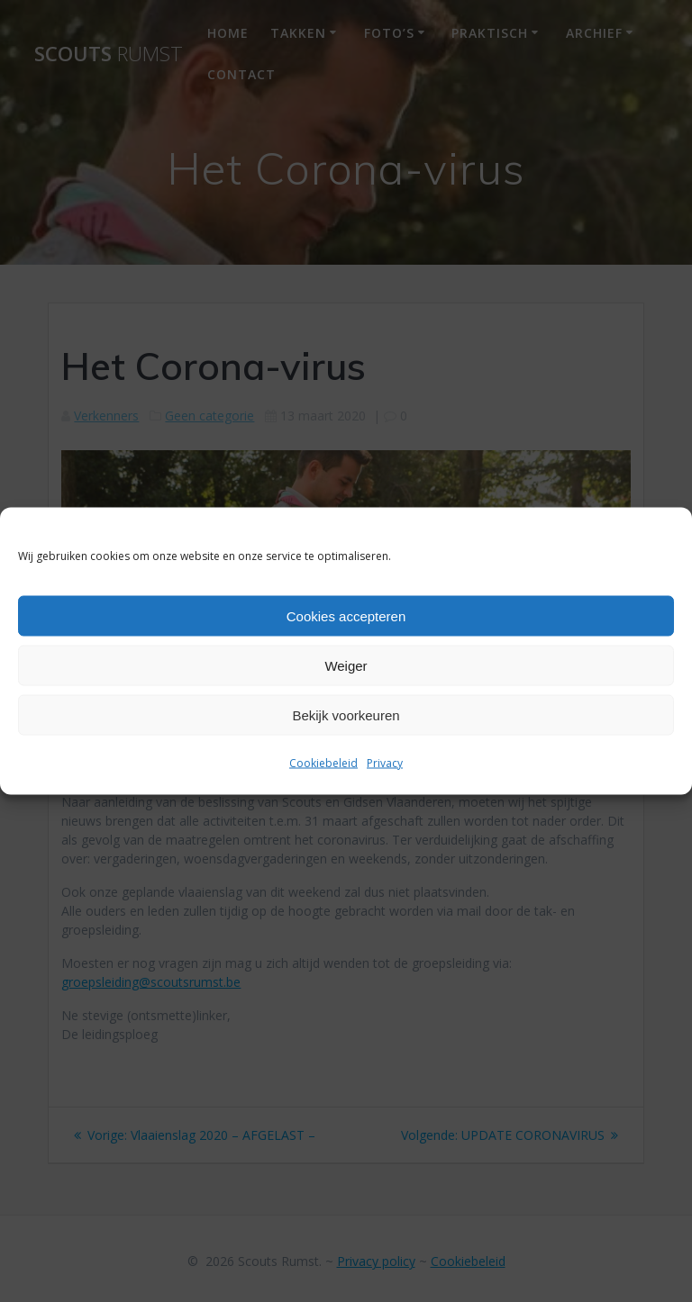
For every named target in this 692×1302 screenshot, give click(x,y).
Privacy (385, 763)
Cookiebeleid (323, 763)
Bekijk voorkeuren (345, 714)
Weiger (345, 665)
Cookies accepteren (346, 615)
